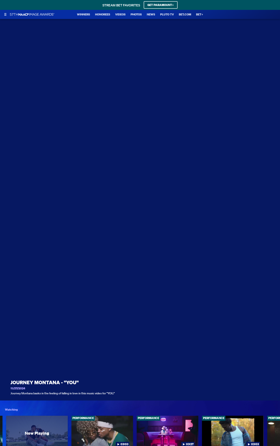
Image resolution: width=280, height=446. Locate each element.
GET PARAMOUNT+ (160, 5)
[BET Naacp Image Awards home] (32, 14)
